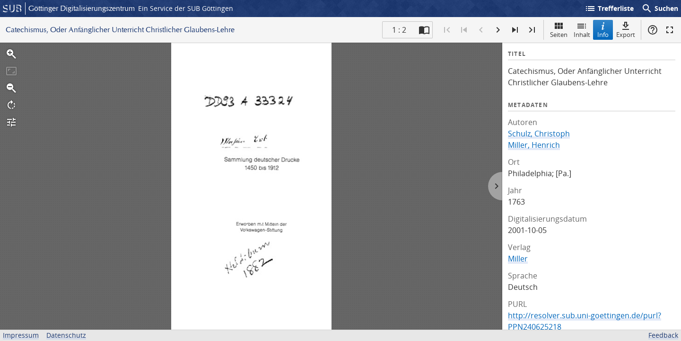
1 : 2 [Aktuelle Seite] (399, 30)
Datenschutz (66, 335)
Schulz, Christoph (539, 133)
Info (603, 29)
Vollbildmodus (669, 30)
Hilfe (652, 30)
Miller (518, 258)
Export (625, 29)
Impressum (21, 335)
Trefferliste (609, 8)
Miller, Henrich (534, 145)
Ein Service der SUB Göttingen (185, 8)
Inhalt (582, 29)
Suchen (659, 8)
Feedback (663, 335)
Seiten (559, 29)
